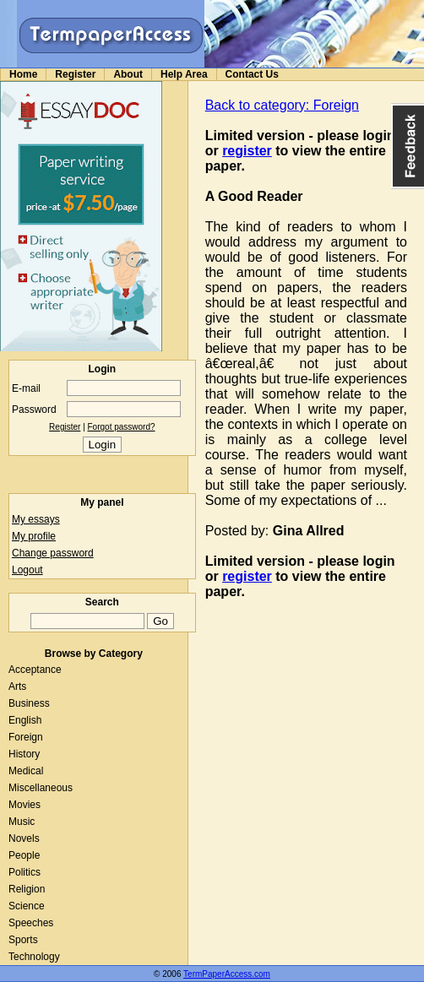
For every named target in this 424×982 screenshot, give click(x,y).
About (128, 74)
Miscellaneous (40, 788)
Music (21, 821)
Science (26, 906)
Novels (24, 838)
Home (23, 74)
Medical (25, 771)
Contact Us (252, 74)
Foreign (25, 737)
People (24, 855)
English (24, 720)
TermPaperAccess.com (226, 974)
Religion (26, 889)
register (247, 151)
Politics (24, 872)
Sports (23, 940)
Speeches (30, 923)
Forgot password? (121, 426)
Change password (53, 553)
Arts (17, 686)
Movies (24, 805)
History (24, 754)
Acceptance (35, 669)
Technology (34, 957)
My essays (36, 519)
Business (29, 703)
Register (75, 74)
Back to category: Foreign (282, 105)
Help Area (184, 74)
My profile (34, 536)
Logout (27, 570)
